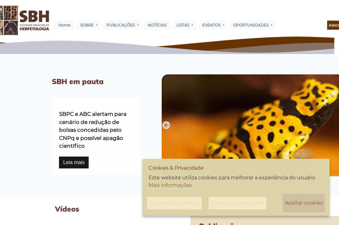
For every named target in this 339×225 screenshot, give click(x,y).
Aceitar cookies (304, 203)
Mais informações (170, 185)
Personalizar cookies (174, 203)
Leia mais (73, 162)
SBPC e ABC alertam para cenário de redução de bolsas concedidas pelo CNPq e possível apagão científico (92, 130)
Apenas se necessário (237, 203)
